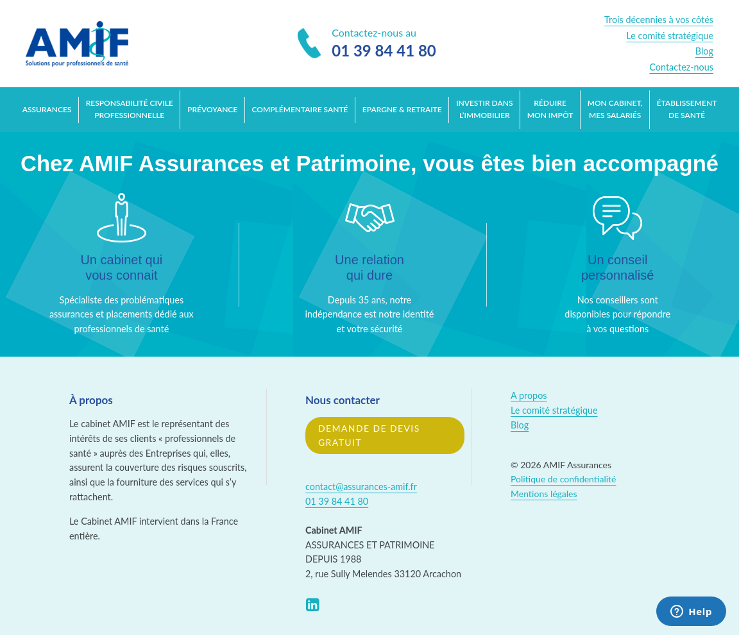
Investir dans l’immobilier (484, 109)
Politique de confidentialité (563, 478)
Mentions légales (544, 493)
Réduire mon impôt (550, 109)
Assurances (47, 109)
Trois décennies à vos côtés (658, 19)
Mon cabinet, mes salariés (615, 109)
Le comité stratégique (669, 35)
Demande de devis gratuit (369, 435)
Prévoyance (212, 109)
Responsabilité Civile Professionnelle (129, 109)
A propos (529, 395)
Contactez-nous (681, 67)
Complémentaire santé (300, 109)
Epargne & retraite (402, 109)
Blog (704, 51)
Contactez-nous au (367, 44)
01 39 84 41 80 (336, 501)
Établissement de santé (687, 109)
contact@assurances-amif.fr (361, 486)
